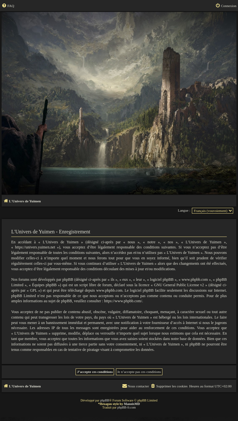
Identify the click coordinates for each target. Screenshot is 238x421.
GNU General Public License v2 (179, 285)
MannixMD (132, 404)
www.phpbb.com (109, 290)
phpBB (104, 400)
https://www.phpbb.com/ (123, 301)
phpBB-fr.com (126, 407)
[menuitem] (8, 6)
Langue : (184, 210)
